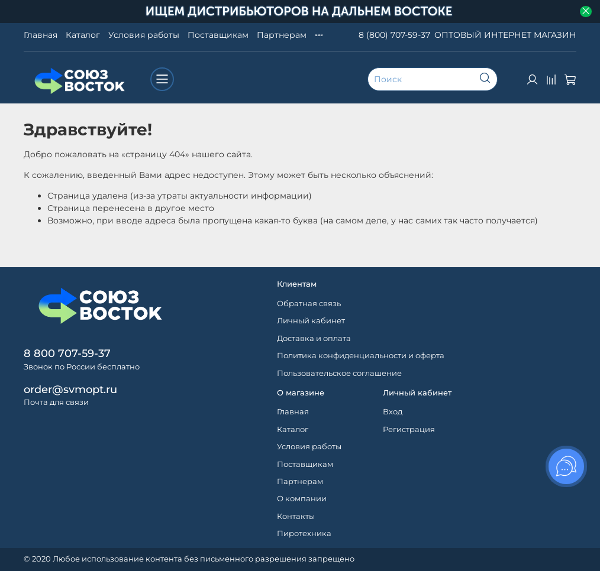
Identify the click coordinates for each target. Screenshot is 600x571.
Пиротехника (304, 533)
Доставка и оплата (314, 338)
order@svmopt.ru (70, 389)
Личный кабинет (311, 320)
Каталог (83, 35)
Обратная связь (309, 303)
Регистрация (409, 429)
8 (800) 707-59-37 (394, 35)
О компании (302, 498)
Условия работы (143, 35)
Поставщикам (218, 35)
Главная (40, 35)
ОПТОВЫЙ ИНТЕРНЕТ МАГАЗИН (505, 35)
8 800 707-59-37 (67, 353)
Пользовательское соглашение (339, 373)
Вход (392, 411)
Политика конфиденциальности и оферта (360, 355)
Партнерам (282, 35)
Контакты (296, 516)
